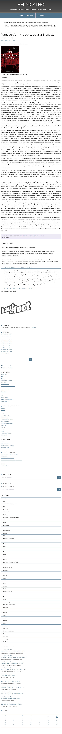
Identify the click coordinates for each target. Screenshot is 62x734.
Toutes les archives (4, 353)
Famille (4, 549)
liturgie (4, 588)
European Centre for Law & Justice (8, 386)
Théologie (5, 641)
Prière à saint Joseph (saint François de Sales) (12, 687)
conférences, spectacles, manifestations (11, 517)
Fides (2, 378)
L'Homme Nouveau (5, 384)
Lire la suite (33, 327)
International (5, 570)
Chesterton (3, 410)
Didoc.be (2, 429)
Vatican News (3, 391)
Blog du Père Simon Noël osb (7, 423)
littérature (5, 586)
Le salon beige (4, 387)
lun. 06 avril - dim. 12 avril (6, 339)
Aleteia (2, 431)
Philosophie (5, 607)
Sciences (5, 617)
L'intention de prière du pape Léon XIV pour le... (13, 663)
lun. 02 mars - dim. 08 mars (6, 349)
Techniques (5, 636)
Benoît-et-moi (3, 425)
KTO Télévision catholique (6, 380)
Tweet (2, 40)
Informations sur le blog (8, 567)
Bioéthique (5, 509)
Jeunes (4, 578)
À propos (41, 15)
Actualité (5, 498)
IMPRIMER (7, 40)
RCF (2, 395)
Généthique (3, 441)
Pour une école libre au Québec (7, 399)
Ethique (4, 543)
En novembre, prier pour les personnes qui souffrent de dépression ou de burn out (22, 22)
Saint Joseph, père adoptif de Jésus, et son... (12, 693)
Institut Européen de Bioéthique (7, 445)
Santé (4, 615)
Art (4, 501)
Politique (5, 610)
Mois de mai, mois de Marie (8, 675)
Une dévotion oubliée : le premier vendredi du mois (14, 657)
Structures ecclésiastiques (8, 631)
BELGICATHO (31, 4)
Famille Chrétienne (5, 397)
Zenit (2, 376)
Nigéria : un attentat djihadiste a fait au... (11, 704)
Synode (4, 633)
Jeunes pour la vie (4, 443)
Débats (22, 235)
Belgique (5, 506)
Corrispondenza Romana (21, 44)
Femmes (5, 551)
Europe (4, 546)
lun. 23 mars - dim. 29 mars (6, 343)
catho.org (3, 408)
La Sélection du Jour (5, 401)
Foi (4, 557)
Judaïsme (5, 580)
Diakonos (3, 427)
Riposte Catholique (5, 389)
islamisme (5, 575)
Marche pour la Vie (5, 447)
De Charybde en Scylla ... (6, 433)
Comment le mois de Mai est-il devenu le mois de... (14, 669)
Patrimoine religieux (7, 602)
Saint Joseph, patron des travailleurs (10, 681)
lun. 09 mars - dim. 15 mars (6, 347)
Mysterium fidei (4, 456)
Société (4, 623)
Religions (5, 612)
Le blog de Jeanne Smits (6, 415)
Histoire (30, 235)
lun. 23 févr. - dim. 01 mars (6, 351)
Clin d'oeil (5, 514)
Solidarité (5, 625)
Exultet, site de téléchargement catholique (9, 454)
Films (4, 554)
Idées (4, 564)
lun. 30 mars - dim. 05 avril (6, 341)
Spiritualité (5, 628)
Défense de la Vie (6, 525)
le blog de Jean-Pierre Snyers (7, 419)
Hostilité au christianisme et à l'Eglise (11, 562)
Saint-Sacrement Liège (5, 411)
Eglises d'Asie (3, 374)
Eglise (26, 235)
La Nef (2, 413)
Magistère (5, 594)
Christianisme (6, 511)
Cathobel (2, 393)
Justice (4, 583)
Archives (30, 15)
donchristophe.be (4, 417)
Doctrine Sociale (6, 530)
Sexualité (5, 620)
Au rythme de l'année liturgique (9, 504)
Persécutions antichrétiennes (9, 604)
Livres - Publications (38, 235)
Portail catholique (4, 382)
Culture (4, 519)
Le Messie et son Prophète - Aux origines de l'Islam (11, 459)
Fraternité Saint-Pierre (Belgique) (7, 458)
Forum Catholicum (4, 465)
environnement (6, 541)
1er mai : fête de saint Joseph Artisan (10, 698)
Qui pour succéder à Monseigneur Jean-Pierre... (13, 651)
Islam (4, 572)
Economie (5, 533)
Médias (4, 599)
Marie (4, 596)
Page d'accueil (45, 22)
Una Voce (3, 463)
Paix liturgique (4, 435)
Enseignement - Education (8, 538)
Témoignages (6, 639)
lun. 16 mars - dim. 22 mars (6, 345)
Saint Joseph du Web (5, 421)
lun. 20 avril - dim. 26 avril (6, 336)
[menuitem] (20, 15)
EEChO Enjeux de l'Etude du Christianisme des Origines (12, 461)
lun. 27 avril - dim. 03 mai (6, 334)
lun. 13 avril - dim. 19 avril (6, 338)
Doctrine (5, 527)
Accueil (20, 15)
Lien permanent (7, 235)
